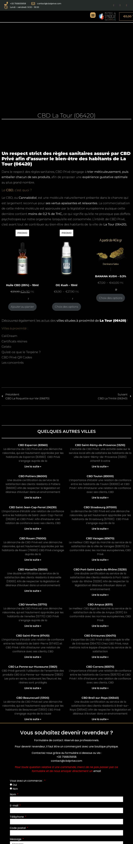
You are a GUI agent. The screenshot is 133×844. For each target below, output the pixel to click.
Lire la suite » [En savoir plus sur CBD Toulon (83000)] (100, 497)
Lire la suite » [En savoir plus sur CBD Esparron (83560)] (32, 466)
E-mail (14, 805)
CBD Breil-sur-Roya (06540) (100, 697)
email (97, 771)
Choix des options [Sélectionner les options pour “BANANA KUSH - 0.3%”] (110, 298)
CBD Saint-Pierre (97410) (33, 635)
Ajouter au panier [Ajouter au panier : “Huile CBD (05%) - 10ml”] (22, 306)
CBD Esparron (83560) (33, 445)
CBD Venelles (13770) (33, 604)
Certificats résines (14, 341)
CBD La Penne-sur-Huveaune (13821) (32, 666)
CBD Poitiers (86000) (33, 476)
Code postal (18, 828)
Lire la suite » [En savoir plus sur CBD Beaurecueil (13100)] (32, 719)
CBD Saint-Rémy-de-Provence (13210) (100, 445)
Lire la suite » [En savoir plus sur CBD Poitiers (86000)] (32, 497)
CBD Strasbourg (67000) (100, 507)
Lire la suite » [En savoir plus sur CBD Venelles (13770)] (32, 626)
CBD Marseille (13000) (33, 569)
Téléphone (17, 817)
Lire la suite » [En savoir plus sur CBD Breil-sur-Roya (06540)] (100, 719)
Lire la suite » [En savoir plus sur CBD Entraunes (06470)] (100, 657)
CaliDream (9, 336)
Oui (15, 785)
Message (16, 839)
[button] (93, 15)
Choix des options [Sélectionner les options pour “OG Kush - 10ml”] (66, 306)
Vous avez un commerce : (27, 781)
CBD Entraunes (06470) (100, 635)
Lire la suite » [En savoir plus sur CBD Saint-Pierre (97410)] (32, 657)
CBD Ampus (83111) (100, 604)
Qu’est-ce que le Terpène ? (21, 352)
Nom (13, 794)
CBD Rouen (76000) (32, 538)
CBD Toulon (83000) (100, 476)
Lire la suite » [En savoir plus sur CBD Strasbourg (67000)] (100, 529)
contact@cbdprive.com (66, 761)
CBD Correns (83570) (100, 666)
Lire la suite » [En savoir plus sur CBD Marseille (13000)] (32, 591)
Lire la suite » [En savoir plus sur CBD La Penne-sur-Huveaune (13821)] (32, 688)
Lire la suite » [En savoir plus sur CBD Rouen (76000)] (32, 560)
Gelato (6, 346)
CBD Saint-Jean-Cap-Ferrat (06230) (33, 507)
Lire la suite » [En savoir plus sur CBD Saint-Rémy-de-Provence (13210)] (100, 466)
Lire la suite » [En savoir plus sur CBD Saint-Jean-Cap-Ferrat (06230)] (32, 529)
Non (15, 789)
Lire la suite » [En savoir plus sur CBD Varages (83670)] (100, 560)
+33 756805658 (66, 757)
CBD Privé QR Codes (17, 357)
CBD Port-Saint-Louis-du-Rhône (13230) (100, 569)
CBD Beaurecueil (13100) (32, 697)
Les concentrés (12, 362)
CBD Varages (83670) (100, 538)
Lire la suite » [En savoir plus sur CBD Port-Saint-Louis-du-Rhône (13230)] (100, 595)
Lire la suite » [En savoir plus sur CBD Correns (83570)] (100, 688)
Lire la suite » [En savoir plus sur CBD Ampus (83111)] (100, 626)
